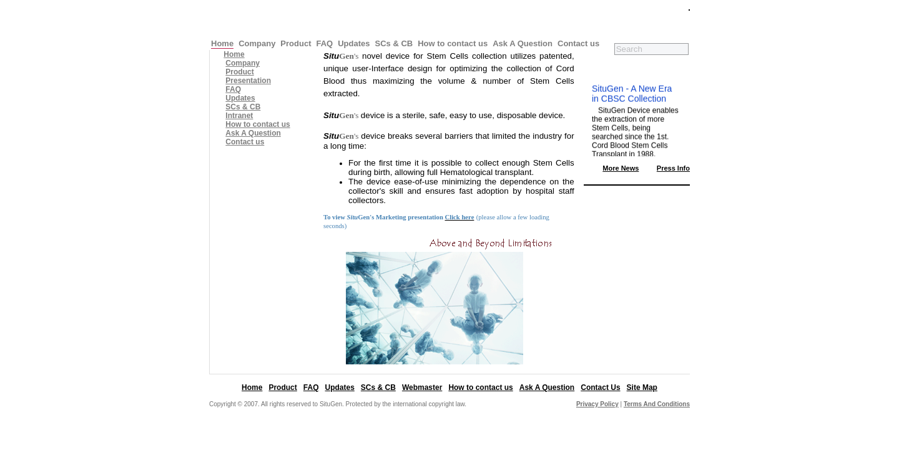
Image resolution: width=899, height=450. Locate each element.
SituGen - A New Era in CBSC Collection (632, 95)
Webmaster (422, 387)
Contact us (578, 43)
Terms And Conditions (657, 404)
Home (222, 43)
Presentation (248, 80)
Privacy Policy (597, 404)
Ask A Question (523, 43)
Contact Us (600, 387)
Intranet (239, 115)
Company (256, 43)
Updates (354, 43)
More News (620, 168)
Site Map (642, 387)
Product (295, 43)
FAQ (324, 43)
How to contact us (453, 43)
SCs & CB (394, 43)
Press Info (673, 168)
